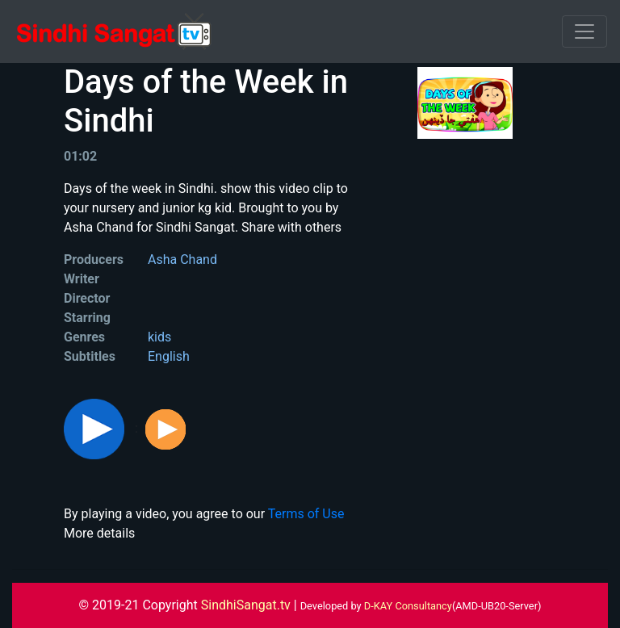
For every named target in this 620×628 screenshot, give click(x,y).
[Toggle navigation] (584, 31)
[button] (96, 428)
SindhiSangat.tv (247, 605)
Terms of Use (306, 513)
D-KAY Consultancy (408, 606)
